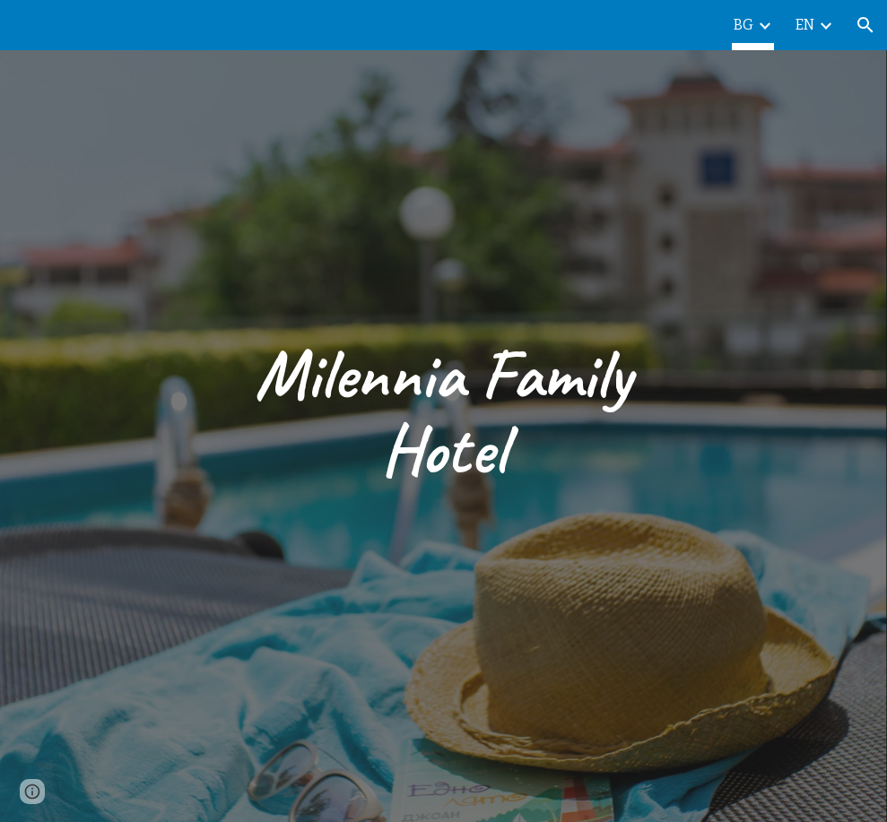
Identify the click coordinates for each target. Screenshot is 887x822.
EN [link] (805, 24)
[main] (443, 411)
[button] (865, 25)
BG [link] (743, 24)
